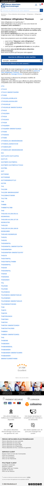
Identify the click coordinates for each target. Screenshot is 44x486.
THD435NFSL (6, 271)
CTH (2, 86)
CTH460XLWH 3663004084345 (12, 150)
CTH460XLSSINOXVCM (9, 144)
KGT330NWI (5, 177)
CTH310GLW (5, 104)
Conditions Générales (8, 465)
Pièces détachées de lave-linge (11, 443)
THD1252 (4, 225)
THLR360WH (5, 298)
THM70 (3, 310)
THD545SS (5, 277)
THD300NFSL (6, 243)
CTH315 (4, 110)
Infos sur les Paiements (9, 458)
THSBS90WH (6, 350)
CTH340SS (5, 135)
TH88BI (3, 204)
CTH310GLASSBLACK (9, 98)
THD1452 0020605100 (9, 234)
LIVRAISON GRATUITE (8, 1)
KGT (2, 171)
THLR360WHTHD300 (8, 304)
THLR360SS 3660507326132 (11, 295)
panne (26, 69)
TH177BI (4, 198)
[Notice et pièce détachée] (3, 6)
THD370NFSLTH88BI (8, 261)
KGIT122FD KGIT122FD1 (10, 156)
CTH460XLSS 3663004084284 (12, 141)
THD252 (4, 240)
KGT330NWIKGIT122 (8, 180)
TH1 (2, 186)
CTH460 (4, 138)
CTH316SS (5, 119)
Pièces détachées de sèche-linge (12, 444)
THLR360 (4, 289)
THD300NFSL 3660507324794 (11, 246)
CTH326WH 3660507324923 (11, 129)
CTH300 (4, 95)
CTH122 (4, 89)
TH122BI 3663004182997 (10, 192)
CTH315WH (5, 113)
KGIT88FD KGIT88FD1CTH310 (12, 165)
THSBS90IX (5, 343)
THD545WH (5, 280)
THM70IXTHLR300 (7, 328)
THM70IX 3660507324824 (10, 325)
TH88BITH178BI (6, 207)
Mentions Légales (7, 466)
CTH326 (4, 122)
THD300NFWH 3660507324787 (12, 252)
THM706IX (5, 319)
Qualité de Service (7, 470)
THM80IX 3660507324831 (10, 334)
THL (2, 283)
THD (2, 210)
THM (2, 307)
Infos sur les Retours (8, 471)
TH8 (2, 201)
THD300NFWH (6, 249)
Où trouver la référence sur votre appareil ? (15, 63)
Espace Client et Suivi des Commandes (14, 454)
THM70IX (4, 322)
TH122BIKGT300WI (8, 195)
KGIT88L (4, 168)
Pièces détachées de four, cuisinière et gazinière (16, 447)
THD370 (4, 255)
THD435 (4, 268)
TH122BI (4, 189)
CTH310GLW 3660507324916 (11, 107)
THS (2, 337)
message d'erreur (16, 74)
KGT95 (3, 183)
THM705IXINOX (6, 316)
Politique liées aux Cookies (10, 468)
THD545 (4, 274)
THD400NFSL (6, 265)
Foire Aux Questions (8, 455)
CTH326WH (5, 125)
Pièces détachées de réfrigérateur (12, 446)
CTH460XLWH (6, 147)
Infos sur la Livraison (8, 457)
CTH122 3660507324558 (9, 92)
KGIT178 (4, 159)
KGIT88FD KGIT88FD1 (9, 162)
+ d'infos (28, 477)
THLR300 (4, 286)
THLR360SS (5, 292)
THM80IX (4, 331)
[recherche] (41, 10)
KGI (2, 153)
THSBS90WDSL (6, 346)
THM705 (4, 313)
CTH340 (4, 132)
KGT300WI (5, 174)
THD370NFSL (6, 258)
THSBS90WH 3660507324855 (11, 353)
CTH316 (4, 116)
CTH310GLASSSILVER (9, 101)
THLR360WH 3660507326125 (11, 301)
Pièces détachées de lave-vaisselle (12, 441)
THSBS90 (4, 340)
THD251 (4, 237)
